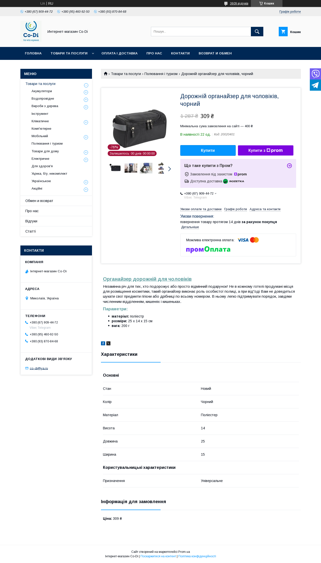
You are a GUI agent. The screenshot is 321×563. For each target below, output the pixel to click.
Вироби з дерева (45, 106)
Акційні (37, 188)
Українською (41, 181)
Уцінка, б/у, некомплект (49, 173)
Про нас (154, 53)
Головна (33, 53)
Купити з (265, 150)
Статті (30, 231)
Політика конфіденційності (197, 556)
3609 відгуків (239, 3)
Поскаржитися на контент (158, 556)
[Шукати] (257, 31)
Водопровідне (43, 98)
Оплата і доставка (119, 53)
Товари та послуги (69, 53)
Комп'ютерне (41, 128)
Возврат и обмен (215, 53)
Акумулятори (42, 91)
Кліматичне (40, 121)
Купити (208, 150)
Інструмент (40, 114)
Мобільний (40, 136)
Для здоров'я (42, 166)
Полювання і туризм (161, 74)
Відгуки (31, 221)
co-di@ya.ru (39, 368)
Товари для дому (45, 151)
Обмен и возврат (39, 201)
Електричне (40, 159)
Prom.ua (184, 552)
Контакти (180, 53)
